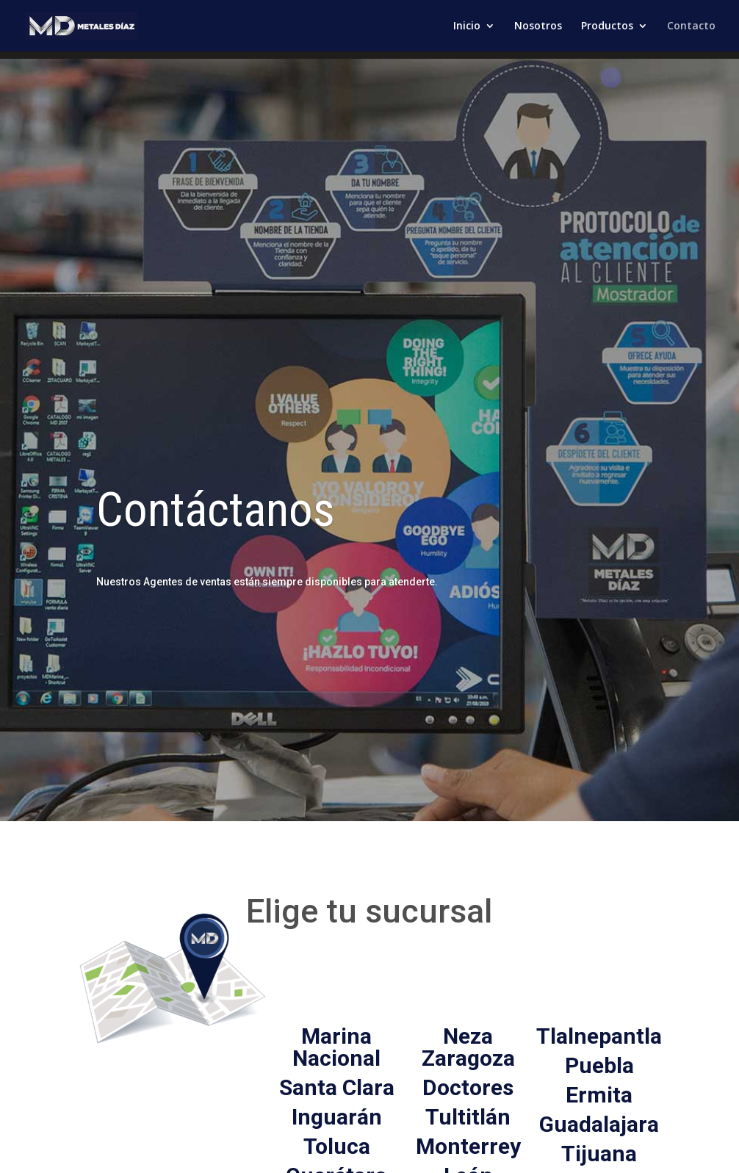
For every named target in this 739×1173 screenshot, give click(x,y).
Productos (607, 26)
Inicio (466, 26)
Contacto (691, 26)
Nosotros (538, 26)
